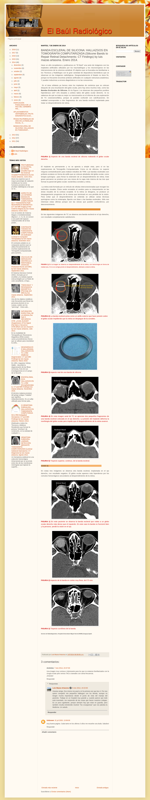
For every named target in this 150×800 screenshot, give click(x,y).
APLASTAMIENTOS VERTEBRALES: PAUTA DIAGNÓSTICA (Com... (23, 114)
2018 (14, 49)
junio (16, 84)
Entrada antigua (102, 788)
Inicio (77, 788)
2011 (14, 141)
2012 (14, 138)
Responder (51, 679)
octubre (17, 71)
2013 (14, 135)
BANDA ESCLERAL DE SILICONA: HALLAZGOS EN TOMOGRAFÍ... (23, 128)
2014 (14, 62)
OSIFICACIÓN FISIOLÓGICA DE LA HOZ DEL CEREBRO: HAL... (22, 106)
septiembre (18, 75)
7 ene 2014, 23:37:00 (62, 668)
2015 (14, 59)
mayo (16, 87)
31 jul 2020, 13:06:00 (62, 720)
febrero (16, 97)
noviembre (18, 68)
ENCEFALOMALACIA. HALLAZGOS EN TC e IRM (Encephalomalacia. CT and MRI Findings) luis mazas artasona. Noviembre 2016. (22, 384)
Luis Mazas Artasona (60, 688)
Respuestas (53, 684)
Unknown (50, 720)
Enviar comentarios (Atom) (61, 792)
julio (15, 81)
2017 (14, 53)
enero (16, 100)
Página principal (14, 39)
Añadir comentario (49, 732)
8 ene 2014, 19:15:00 (80, 688)
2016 (14, 56)
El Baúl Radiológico (21, 151)
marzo (16, 94)
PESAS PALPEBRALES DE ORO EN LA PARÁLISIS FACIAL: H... (23, 121)
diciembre (17, 65)
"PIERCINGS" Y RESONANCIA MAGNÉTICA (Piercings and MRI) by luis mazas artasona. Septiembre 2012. (22, 291)
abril (15, 90)
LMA (15, 154)
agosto (16, 78)
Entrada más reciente (49, 788)
